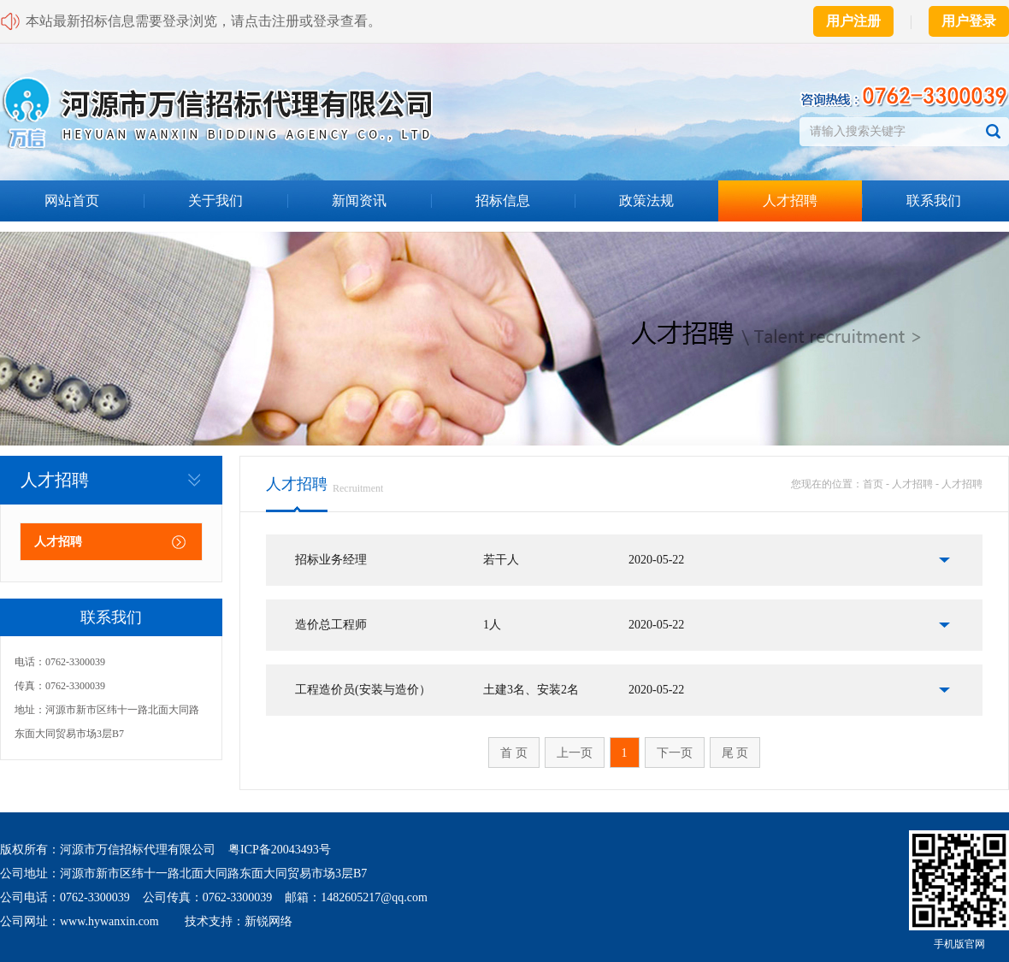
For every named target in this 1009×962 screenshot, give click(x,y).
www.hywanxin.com (109, 921)
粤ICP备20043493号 (279, 849)
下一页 (675, 753)
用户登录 (968, 21)
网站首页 (71, 200)
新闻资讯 (359, 200)
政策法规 (646, 200)
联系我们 (933, 200)
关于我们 (215, 200)
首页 (873, 484)
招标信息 (502, 200)
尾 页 (735, 753)
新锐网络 (268, 921)
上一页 (575, 753)
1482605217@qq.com (374, 897)
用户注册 (853, 21)
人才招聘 (790, 200)
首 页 (514, 753)
